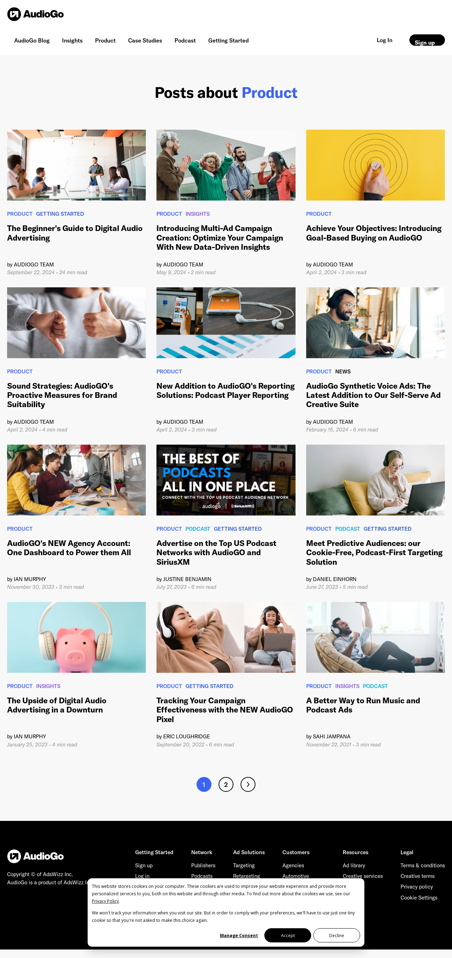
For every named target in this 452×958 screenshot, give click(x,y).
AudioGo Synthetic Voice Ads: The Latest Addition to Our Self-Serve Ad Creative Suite (373, 395)
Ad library (354, 865)
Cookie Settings (419, 898)
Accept (288, 935)
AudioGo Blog (32, 40)
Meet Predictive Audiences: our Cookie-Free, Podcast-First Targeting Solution (374, 552)
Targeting (244, 865)
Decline (336, 935)
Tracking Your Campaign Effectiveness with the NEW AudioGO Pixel (224, 709)
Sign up (425, 42)
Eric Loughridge (186, 736)
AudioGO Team (34, 264)
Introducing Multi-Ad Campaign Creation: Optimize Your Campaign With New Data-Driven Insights (219, 237)
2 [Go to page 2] (226, 785)
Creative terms (418, 876)
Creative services (363, 876)
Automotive (295, 876)
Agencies (293, 865)
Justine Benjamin (187, 579)
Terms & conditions (423, 865)
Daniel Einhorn (335, 579)
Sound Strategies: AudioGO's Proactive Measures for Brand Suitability (62, 395)
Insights (72, 40)
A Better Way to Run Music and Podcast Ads (363, 705)
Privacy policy (417, 886)
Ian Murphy (30, 579)
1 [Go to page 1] (204, 785)
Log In (384, 40)
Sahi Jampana (332, 736)
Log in (142, 876)
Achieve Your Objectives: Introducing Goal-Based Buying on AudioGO (373, 232)
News (343, 371)
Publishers (203, 865)
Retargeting (246, 876)
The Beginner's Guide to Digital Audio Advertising (75, 232)
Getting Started (228, 40)
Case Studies (145, 40)
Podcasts (202, 876)
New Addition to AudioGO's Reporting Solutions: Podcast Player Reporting (225, 390)
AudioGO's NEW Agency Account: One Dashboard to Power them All (69, 547)
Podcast (185, 40)
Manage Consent (239, 935)
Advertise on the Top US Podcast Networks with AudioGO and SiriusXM (216, 552)
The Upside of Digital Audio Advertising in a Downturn (56, 705)
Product (105, 40)
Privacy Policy (105, 901)
